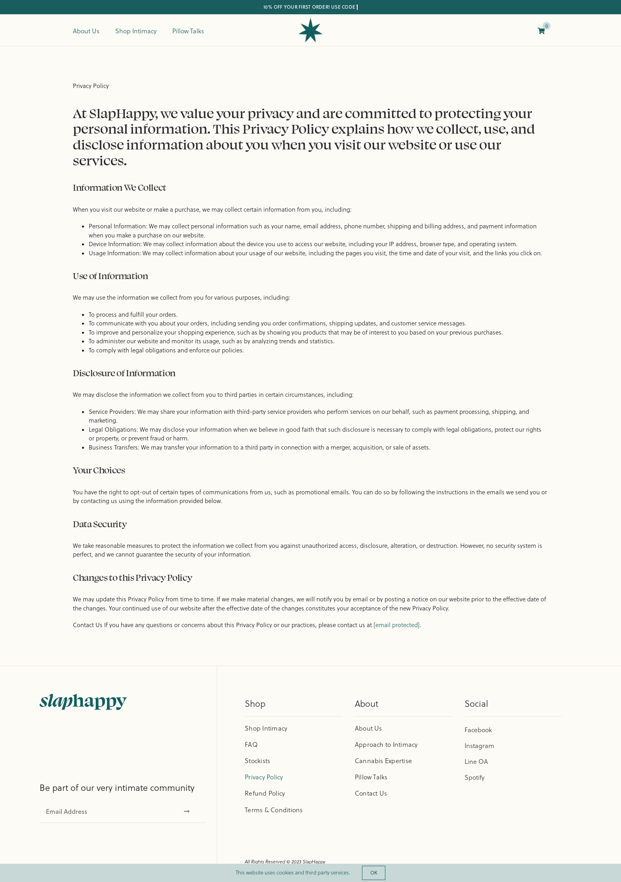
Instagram (479, 745)
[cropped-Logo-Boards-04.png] (310, 21)
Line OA (476, 761)
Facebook (478, 729)
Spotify (474, 777)
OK (373, 872)
